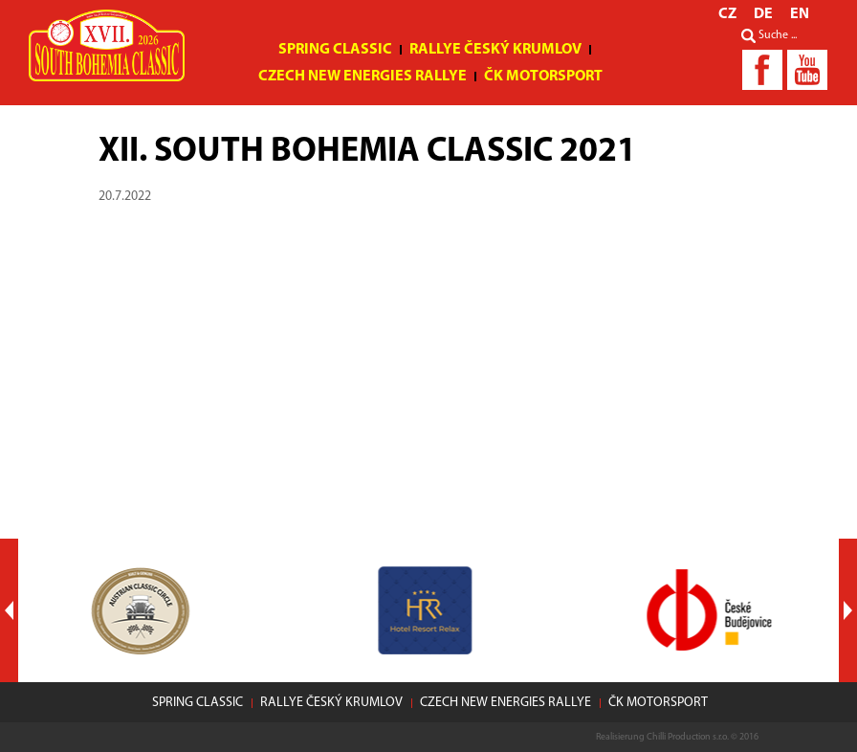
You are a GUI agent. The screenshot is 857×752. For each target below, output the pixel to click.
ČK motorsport (543, 76)
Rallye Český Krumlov (495, 49)
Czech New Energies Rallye (362, 76)
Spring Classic (335, 49)
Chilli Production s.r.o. (688, 737)
